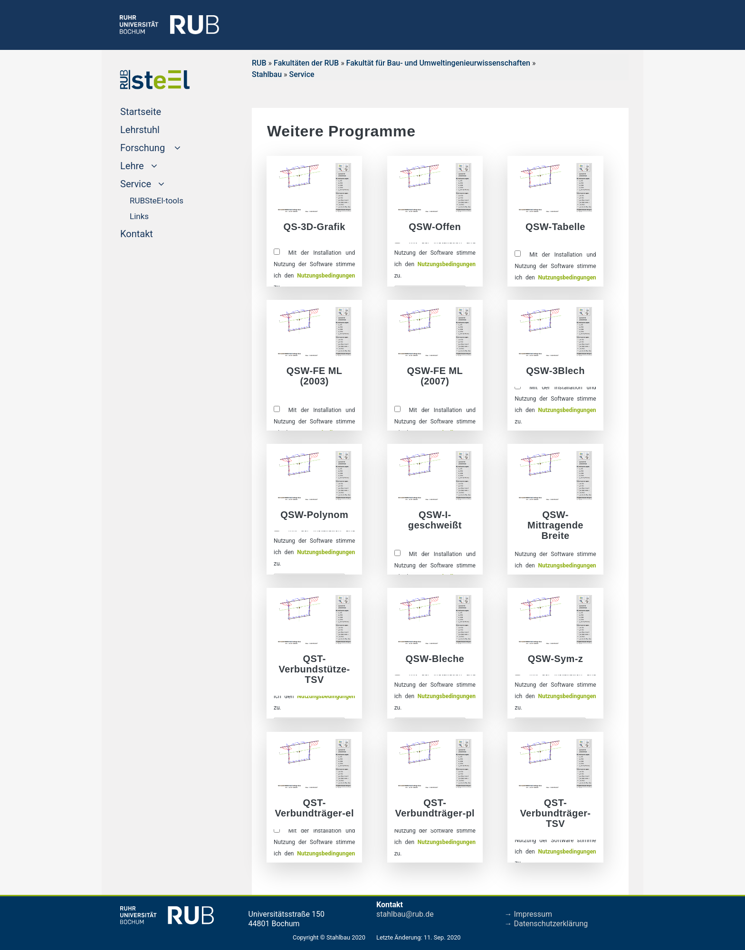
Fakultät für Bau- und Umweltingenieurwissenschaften (438, 62)
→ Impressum (528, 914)
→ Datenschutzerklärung (546, 923)
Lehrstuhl (158, 128)
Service (302, 74)
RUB (259, 62)
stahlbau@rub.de (405, 914)
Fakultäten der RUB (306, 62)
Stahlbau (267, 74)
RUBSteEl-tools (156, 200)
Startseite (158, 110)
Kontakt (154, 233)
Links (139, 216)
